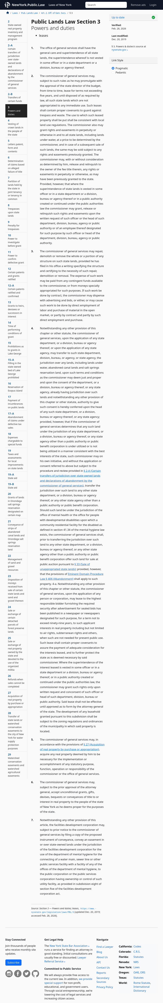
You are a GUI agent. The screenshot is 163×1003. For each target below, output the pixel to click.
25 (15, 653)
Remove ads (138, 5)
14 (15, 329)
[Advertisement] (133, 102)
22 (15, 562)
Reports (101, 973)
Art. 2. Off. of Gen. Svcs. (53, 12)
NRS (136, 962)
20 (16, 504)
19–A (12, 476)
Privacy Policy (104, 987)
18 (15, 439)
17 (16, 402)
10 (14, 240)
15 (16, 348)
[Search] (106, 5)
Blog (99, 952)
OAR (136, 972)
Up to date (118, 17)
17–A (16, 420)
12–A (16, 291)
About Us (102, 957)
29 (16, 765)
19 (15, 459)
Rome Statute (142, 983)
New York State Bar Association (68, 946)
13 (16, 309)
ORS (142, 972)
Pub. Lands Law (29, 12)
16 (15, 387)
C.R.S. (137, 951)
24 (16, 619)
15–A (14, 368)
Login (153, 5)
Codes (137, 946)
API (98, 962)
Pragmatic (122, 68)
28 (16, 730)
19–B (12, 485)
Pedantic (121, 72)
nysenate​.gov (119, 49)
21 (16, 535)
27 (16, 699)
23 (16, 588)
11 (16, 257)
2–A (16, 66)
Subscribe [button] (13, 962)
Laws (15, 12)
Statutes (139, 957)
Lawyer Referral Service (65, 959)
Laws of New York (60, 5)
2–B (15, 97)
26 (16, 681)
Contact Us (103, 967)
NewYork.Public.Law (28, 5)
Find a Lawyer (104, 947)
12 (16, 274)
